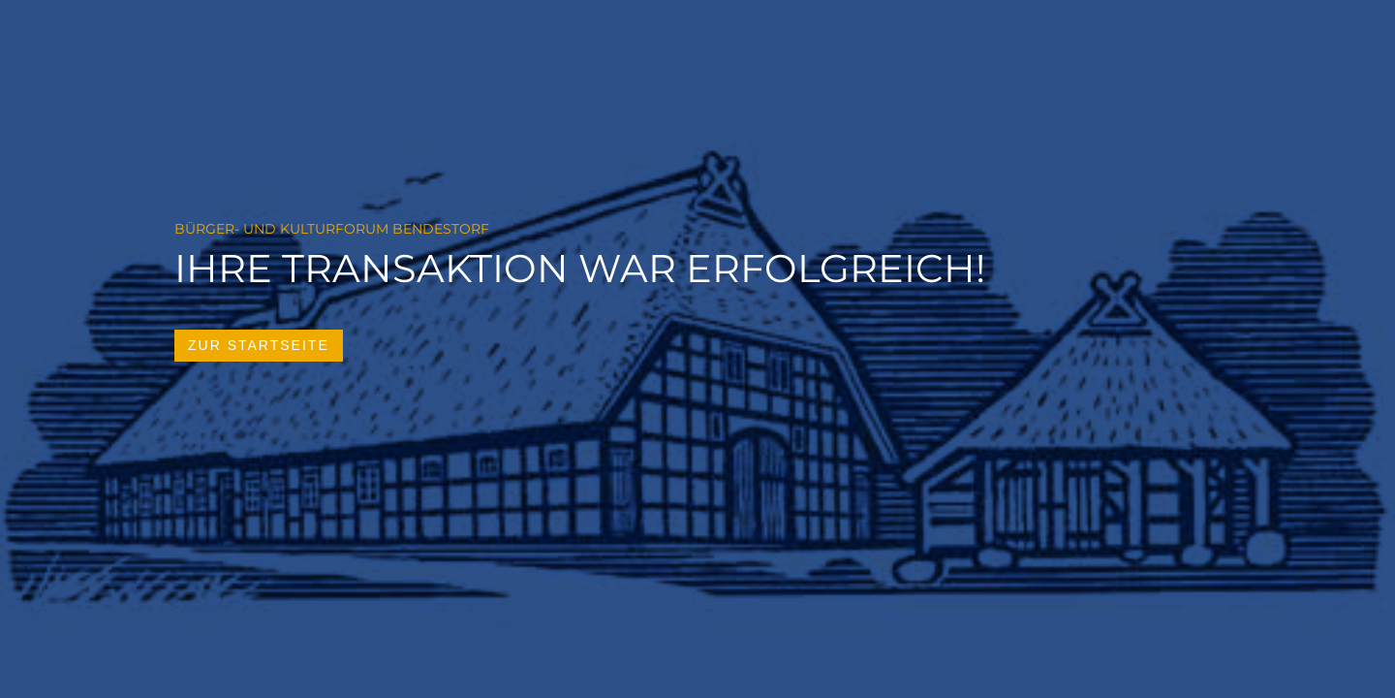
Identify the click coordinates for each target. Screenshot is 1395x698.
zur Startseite (258, 345)
